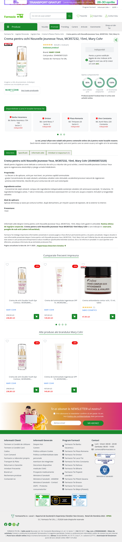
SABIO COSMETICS (89, 310)
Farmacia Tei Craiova (72, 486)
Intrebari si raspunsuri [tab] (59, 153)
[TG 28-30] (61, 2)
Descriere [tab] (10, 153)
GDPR (114, 7)
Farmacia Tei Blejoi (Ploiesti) (75, 489)
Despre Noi (38, 444)
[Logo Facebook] (5, 524)
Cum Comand (10, 454)
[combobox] (48, 16)
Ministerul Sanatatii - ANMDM (45, 479)
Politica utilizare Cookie (43, 451)
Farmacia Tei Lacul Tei (72, 458)
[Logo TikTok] (18, 524)
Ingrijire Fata (35, 34)
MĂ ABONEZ (93, 423)
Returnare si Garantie (13, 465)
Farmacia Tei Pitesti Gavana (75, 479)
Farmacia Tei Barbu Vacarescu (71, 446)
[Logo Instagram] (14, 524)
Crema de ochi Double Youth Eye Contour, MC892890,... (23, 301)
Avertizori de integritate (43, 461)
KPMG (108, 516)
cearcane (107, 226)
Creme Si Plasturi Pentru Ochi (53, 34)
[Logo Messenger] (9, 524)
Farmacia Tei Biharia (72, 468)
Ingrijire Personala (22, 34)
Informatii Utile (103, 7)
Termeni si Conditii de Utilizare (17, 444)
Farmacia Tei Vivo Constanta (75, 461)
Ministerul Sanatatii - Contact (45, 482)
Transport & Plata (11, 461)
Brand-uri (8, 472)
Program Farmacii (89, 7)
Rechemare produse (12, 475)
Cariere (36, 447)
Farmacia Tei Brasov (72, 482)
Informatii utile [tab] (38, 153)
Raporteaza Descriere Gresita (51, 245)
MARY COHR (54, 52)
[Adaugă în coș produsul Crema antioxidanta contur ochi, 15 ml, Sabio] (112, 316)
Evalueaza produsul (51, 47)
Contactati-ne (10, 479)
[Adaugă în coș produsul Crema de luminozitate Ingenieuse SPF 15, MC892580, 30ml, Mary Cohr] (74, 316)
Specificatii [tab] (22, 153)
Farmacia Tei (8, 34)
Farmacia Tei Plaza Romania (75, 451)
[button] (57, 134)
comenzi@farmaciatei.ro (105, 449)
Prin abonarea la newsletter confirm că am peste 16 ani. (80, 413)
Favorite (82, 16)
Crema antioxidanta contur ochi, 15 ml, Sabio (99, 301)
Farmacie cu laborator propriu (17, 458)
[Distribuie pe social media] (116, 40)
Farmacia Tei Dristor (72, 454)
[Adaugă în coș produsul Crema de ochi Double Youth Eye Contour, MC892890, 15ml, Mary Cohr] (36, 316)
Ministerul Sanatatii (41, 475)
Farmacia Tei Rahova (72, 465)
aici (97, 63)
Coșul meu (96, 15)
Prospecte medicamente (43, 472)
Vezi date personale (83, 416)
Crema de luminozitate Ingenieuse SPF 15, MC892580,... (61, 301)
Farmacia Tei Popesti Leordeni (72, 474)
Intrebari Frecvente (12, 468)
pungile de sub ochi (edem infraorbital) (21, 229)
